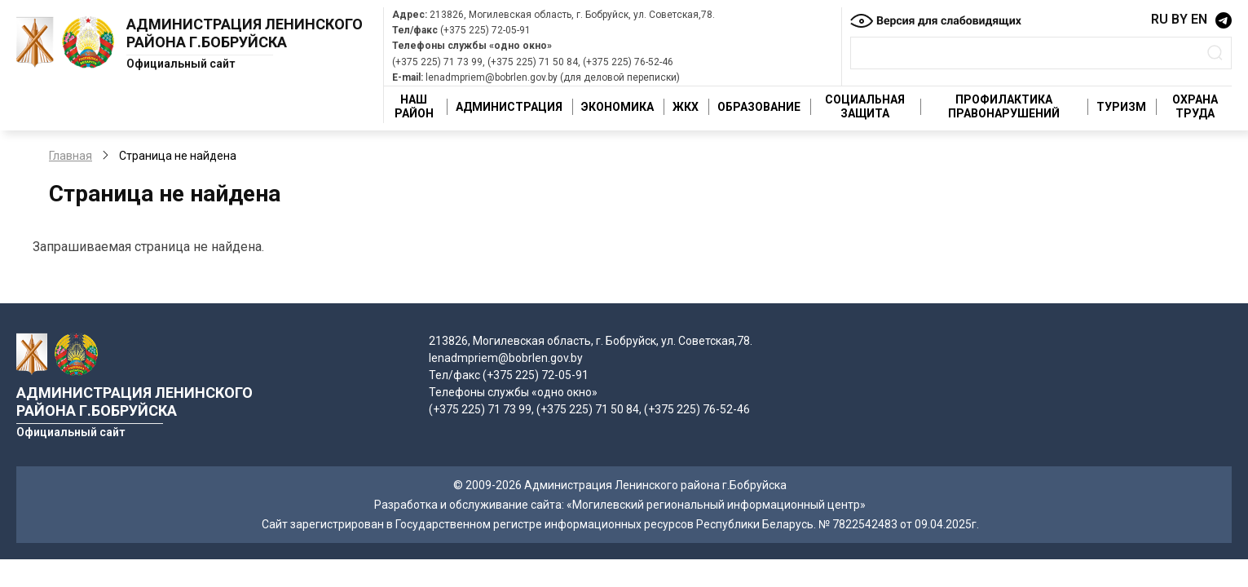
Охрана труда (1195, 106)
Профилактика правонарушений (1004, 106)
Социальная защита (865, 106)
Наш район (414, 106)
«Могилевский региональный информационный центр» (716, 504)
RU (1159, 19)
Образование (758, 106)
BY (1179, 19)
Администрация (509, 106)
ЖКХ (686, 106)
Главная (70, 155)
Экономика (617, 106)
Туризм (1121, 106)
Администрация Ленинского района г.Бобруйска (244, 33)
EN (1199, 19)
